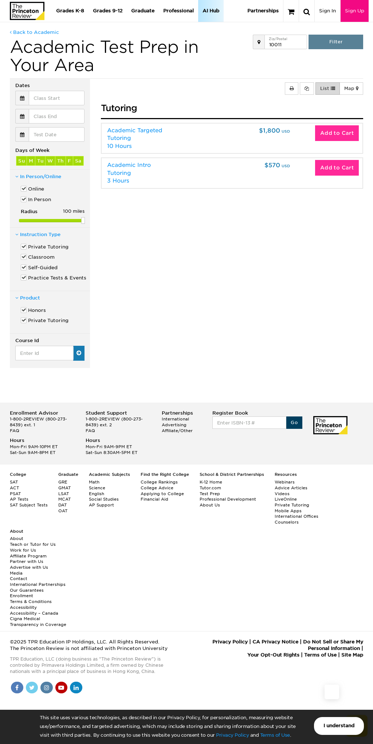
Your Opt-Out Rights (273, 655)
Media (16, 573)
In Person (39, 199)
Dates (22, 85)
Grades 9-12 (107, 10)
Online (36, 189)
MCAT (64, 499)
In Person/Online (38, 176)
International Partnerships (38, 584)
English (96, 493)
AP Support (101, 505)
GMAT (64, 487)
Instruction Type (37, 234)
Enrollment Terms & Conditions (31, 598)
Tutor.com (210, 487)
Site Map (352, 655)
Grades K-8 (70, 10)
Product (27, 298)
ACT (14, 487)
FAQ (14, 430)
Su (21, 161)
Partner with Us (26, 561)
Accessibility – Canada (34, 613)
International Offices (296, 516)
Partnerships (263, 10)
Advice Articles (291, 487)
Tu (40, 161)
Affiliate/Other (177, 430)
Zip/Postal (278, 39)
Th (60, 161)
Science (97, 487)
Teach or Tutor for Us (33, 544)
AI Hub (211, 10)
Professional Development (228, 499)
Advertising (174, 424)
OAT (62, 510)
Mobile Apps (288, 510)
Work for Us (23, 550)
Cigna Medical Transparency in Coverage (38, 621)
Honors (37, 310)
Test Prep (210, 493)
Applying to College (162, 493)
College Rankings (159, 482)
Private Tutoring (48, 247)
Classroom (41, 257)
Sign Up (354, 10)
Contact (18, 578)
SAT (14, 482)
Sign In (327, 10)
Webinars (285, 482)
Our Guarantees (27, 590)
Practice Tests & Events (56, 278)
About (16, 538)
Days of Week (32, 150)
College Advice (157, 487)
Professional (178, 10)
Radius (29, 211)
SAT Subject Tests (29, 505)
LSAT (63, 493)
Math (94, 482)
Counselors (287, 522)
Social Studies (104, 499)
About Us (210, 505)
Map (351, 88)
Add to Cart (337, 133)
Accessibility (23, 607)
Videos (282, 493)
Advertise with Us (29, 567)
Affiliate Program (28, 556)
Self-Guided (43, 267)
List (327, 88)
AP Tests (19, 499)
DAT (62, 505)
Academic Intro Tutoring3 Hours (129, 173)
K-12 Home (211, 482)
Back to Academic (34, 32)
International (175, 419)
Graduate (142, 10)
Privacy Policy (232, 735)
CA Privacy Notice (275, 642)
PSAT (15, 493)
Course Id (27, 340)
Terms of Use (275, 735)
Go (294, 422)
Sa (78, 161)
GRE (62, 482)
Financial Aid (154, 499)
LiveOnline (286, 499)
